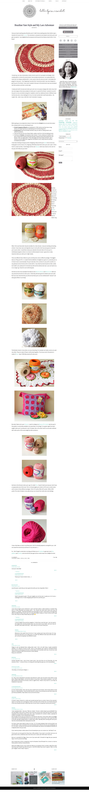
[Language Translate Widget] (65, 136)
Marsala (37, 146)
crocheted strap (65, 125)
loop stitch (65, 128)
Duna (17, 354)
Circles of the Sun (71, 120)
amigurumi (75, 122)
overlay (75, 128)
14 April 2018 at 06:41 (16, 698)
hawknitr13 (14, 565)
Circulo (25, 35)
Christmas (61, 120)
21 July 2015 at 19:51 (16, 658)
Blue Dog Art (15, 584)
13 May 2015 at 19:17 (19, 594)
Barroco (53, 209)
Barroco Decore (39, 271)
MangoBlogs (53, 788)
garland (75, 126)
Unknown (14, 605)
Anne (45, 142)
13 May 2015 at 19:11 (16, 586)
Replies (17, 571)
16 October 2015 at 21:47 (17, 668)
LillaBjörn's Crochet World (41, 788)
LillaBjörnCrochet (19, 573)
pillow (64, 130)
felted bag (75, 125)
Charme (26, 424)
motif (73, 128)
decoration (71, 125)
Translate (67, 138)
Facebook (41, 551)
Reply (55, 570)
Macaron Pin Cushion (44, 424)
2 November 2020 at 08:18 (20, 631)
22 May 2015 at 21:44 (16, 645)
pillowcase (73, 129)
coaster (69, 124)
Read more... (74, 87)
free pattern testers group (67, 126)
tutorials (20, 553)
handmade (61, 128)
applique (60, 124)
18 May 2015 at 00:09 (19, 620)
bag (63, 124)
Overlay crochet (65, 122)
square (61, 131)
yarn (29, 558)
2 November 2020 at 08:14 (17, 709)
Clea (36, 485)
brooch (66, 124)
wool (68, 131)
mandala (70, 128)
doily (26, 558)
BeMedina (14, 657)
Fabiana (13, 707)
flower (60, 126)
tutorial (65, 131)
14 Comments (14, 557)
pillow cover (68, 129)
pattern (61, 130)
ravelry (76, 129)
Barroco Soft (48, 271)
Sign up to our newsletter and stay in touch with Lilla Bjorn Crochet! (68, 25)
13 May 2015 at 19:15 (19, 575)
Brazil (18, 558)
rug (59, 131)
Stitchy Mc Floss (15, 666)
